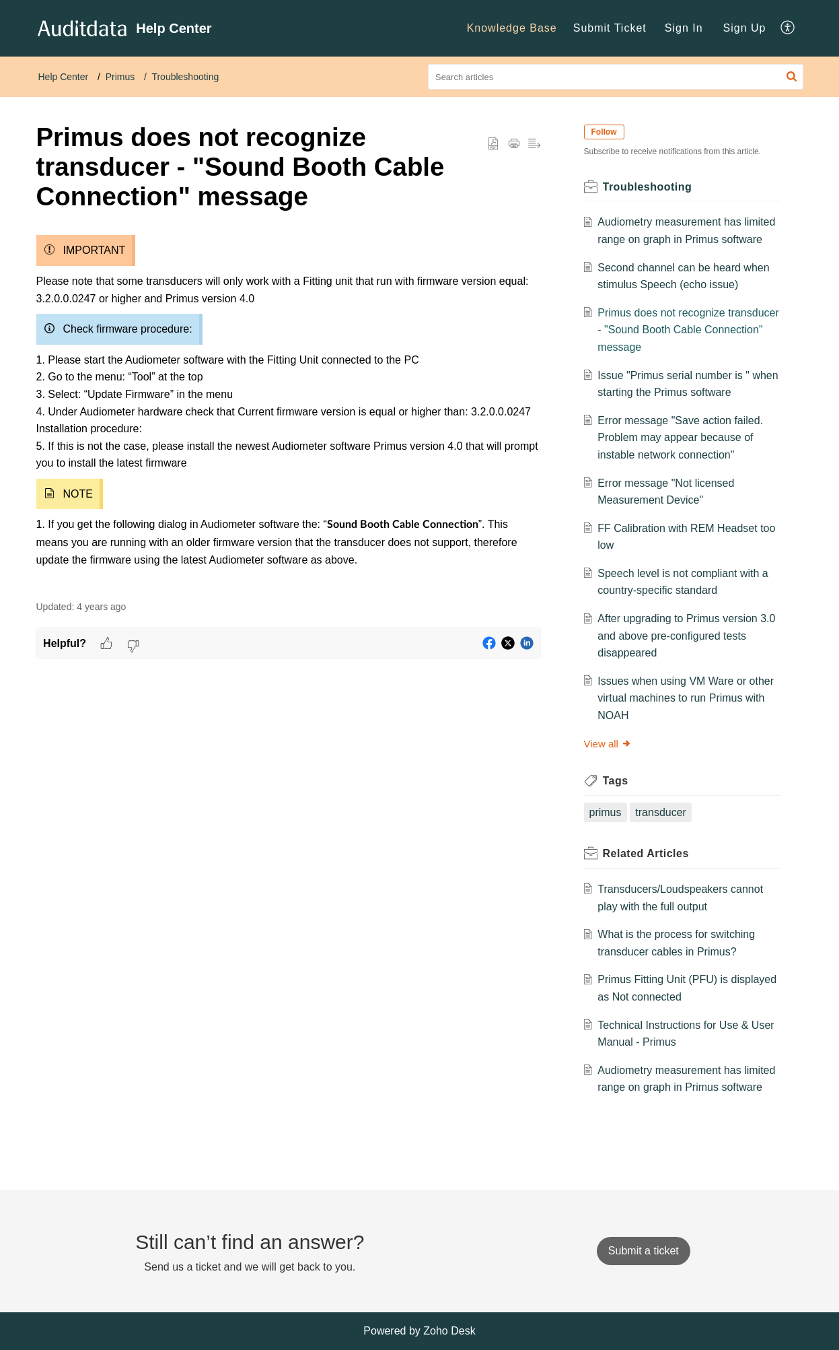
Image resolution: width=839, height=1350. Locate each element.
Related (646, 853)
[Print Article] (514, 144)
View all (608, 743)
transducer (660, 812)
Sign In (684, 28)
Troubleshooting (185, 76)
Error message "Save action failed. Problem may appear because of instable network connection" (680, 438)
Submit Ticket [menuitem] (610, 28)
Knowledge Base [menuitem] (512, 28)
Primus (120, 76)
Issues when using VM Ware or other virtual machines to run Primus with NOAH (685, 698)
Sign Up (744, 28)
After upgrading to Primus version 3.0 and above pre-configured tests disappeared (686, 636)
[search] (615, 77)
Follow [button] (604, 132)
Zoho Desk (449, 1331)
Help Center (63, 76)
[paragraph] (288, 407)
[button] (792, 77)
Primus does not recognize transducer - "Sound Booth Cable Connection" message (687, 330)
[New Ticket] (643, 1250)
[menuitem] (512, 28)
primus (605, 812)
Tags (615, 780)
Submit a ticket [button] (643, 1250)
